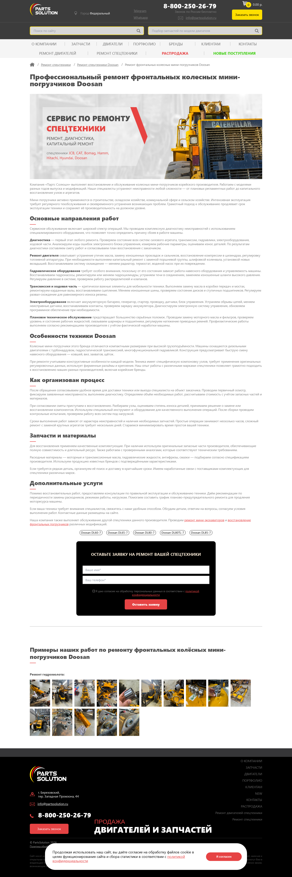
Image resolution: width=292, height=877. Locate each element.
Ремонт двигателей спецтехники (238, 813)
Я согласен (223, 856)
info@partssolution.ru (201, 17)
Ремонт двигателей (57, 53)
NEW (258, 793)
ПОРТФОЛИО (144, 43)
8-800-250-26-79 (189, 6)
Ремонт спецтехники (117, 53)
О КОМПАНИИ (44, 43)
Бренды (176, 43)
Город (95, 13)
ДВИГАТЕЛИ (112, 43)
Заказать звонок (247, 14)
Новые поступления (234, 53)
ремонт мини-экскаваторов (204, 520)
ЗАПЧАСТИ (80, 43)
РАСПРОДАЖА (175, 53)
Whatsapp (141, 17)
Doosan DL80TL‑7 (172, 532)
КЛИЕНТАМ (210, 43)
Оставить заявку (146, 604)
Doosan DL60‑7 (91, 532)
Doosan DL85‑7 (201, 532)
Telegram (140, 11)
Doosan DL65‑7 (118, 532)
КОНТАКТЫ (248, 43)
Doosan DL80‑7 (145, 532)
